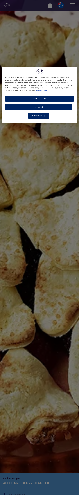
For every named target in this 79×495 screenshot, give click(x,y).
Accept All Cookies (39, 98)
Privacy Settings (39, 116)
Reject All (38, 107)
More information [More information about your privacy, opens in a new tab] (43, 90)
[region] (39, 95)
